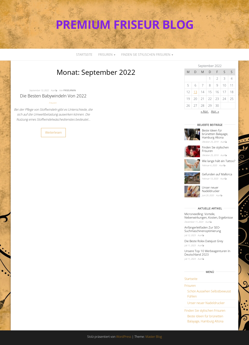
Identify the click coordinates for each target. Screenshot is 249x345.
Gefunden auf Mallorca (217, 174)
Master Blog (154, 336)
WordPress (123, 336)
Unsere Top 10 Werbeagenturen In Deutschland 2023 (207, 252)
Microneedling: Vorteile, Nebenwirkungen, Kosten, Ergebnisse (208, 215)
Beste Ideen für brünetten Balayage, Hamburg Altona (215, 133)
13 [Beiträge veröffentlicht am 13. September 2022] (195, 92)
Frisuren (106, 54)
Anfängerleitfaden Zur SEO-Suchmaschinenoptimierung (202, 229)
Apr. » (215, 111)
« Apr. (205, 111)
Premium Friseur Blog (125, 24)
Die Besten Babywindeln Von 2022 (53, 96)
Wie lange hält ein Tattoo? (218, 161)
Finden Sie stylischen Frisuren (147, 54)
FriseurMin (69, 90)
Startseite (84, 54)
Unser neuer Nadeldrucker (211, 189)
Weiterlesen (53, 132)
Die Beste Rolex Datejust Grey (203, 241)
